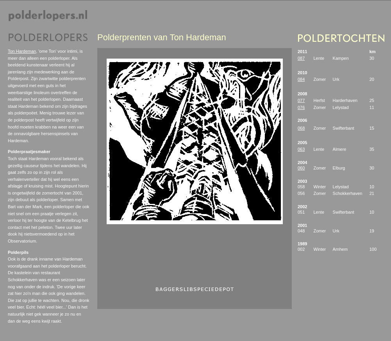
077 (301, 100)
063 (301, 149)
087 (301, 58)
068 (301, 128)
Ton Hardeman (22, 51)
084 (301, 79)
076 (301, 107)
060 (301, 168)
